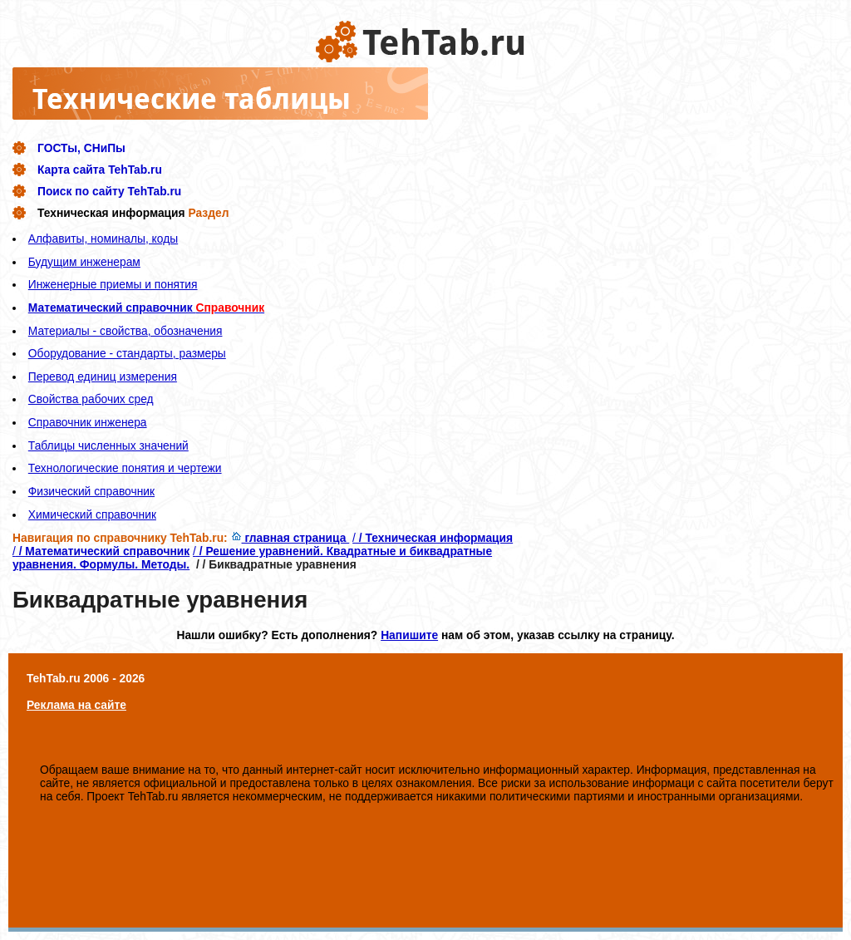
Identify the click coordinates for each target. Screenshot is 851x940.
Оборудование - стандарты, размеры (127, 353)
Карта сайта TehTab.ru (99, 169)
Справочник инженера (87, 422)
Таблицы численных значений (108, 445)
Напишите (409, 635)
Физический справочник (91, 491)
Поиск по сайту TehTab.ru (109, 191)
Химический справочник (92, 514)
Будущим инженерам (84, 261)
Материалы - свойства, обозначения (125, 330)
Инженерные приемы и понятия (113, 284)
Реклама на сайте (76, 704)
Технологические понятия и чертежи (125, 468)
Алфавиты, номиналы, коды (103, 238)
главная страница (290, 537)
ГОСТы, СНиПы (81, 148)
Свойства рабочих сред (91, 399)
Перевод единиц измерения (102, 376)
